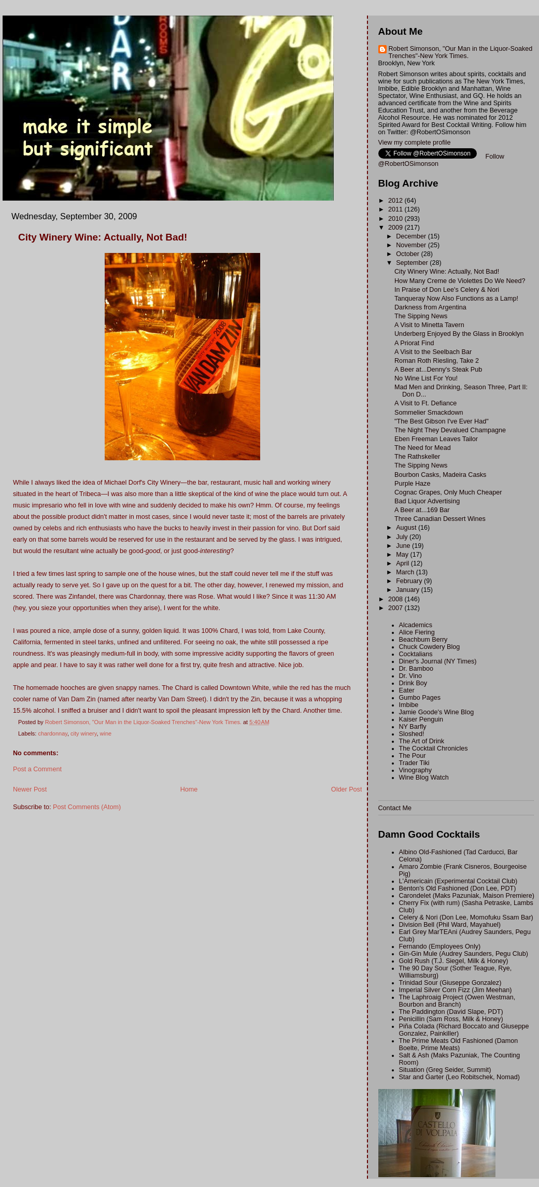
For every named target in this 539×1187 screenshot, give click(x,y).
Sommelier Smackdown (428, 412)
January (408, 590)
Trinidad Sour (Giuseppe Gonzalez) (450, 982)
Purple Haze (412, 483)
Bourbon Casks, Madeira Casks (440, 474)
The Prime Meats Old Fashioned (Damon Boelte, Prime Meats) (458, 1044)
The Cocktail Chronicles (433, 748)
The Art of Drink (422, 741)
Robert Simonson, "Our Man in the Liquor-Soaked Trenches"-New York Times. (461, 52)
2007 (396, 608)
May (403, 554)
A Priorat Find (414, 343)
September (413, 262)
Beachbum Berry (423, 639)
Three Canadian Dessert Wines (440, 518)
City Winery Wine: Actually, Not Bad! (446, 271)
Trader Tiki (414, 763)
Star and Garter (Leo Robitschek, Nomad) (459, 1077)
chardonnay (52, 733)
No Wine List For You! (426, 378)
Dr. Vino (410, 676)
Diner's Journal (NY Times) (438, 661)
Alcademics (415, 625)
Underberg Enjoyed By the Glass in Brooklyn (459, 333)
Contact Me (395, 808)
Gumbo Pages (420, 697)
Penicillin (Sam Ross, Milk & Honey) (451, 1019)
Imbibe (409, 705)
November (412, 245)
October (408, 254)
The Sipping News (420, 316)
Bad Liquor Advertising (427, 501)
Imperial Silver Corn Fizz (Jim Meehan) (455, 990)
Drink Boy (413, 683)
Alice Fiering (417, 632)
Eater (407, 690)
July (402, 537)
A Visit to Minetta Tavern (429, 325)
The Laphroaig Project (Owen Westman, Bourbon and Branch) (457, 1001)
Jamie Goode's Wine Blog (436, 712)
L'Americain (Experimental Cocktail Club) (458, 881)
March (406, 572)
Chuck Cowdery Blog (429, 647)
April (403, 563)
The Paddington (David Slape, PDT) (451, 1011)
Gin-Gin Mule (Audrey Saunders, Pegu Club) (464, 953)
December (412, 236)
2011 (396, 209)
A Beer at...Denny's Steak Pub (438, 369)
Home (189, 789)
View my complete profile (414, 142)
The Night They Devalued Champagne (450, 430)
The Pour (412, 755)
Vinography (415, 770)
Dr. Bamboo (416, 668)
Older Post (346, 789)
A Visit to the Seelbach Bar (433, 352)
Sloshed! (411, 734)
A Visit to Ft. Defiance (425, 403)
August (407, 527)
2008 (396, 599)
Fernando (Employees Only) (440, 946)
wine (106, 733)
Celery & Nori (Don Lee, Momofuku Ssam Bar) (466, 917)
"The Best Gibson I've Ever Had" (441, 421)
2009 (396, 227)
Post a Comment (37, 769)
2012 (396, 200)
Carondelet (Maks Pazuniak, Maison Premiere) (466, 895)
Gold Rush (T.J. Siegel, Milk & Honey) (453, 961)
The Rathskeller (417, 456)
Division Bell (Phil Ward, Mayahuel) (450, 924)
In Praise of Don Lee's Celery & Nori (446, 289)
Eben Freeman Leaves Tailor (436, 439)
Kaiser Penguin (421, 719)
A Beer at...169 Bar (422, 510)
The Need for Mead (422, 447)
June (404, 545)
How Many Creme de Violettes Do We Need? (460, 281)
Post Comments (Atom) (87, 807)
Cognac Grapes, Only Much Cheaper (448, 492)
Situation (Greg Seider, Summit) (445, 1069)
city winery (83, 733)
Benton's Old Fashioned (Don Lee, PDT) (457, 888)
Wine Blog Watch (424, 777)
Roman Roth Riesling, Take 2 (436, 360)
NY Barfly (413, 726)
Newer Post (30, 789)
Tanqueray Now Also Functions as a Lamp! (456, 298)
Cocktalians (416, 654)
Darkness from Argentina (430, 307)
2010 (396, 218)
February (410, 581)
